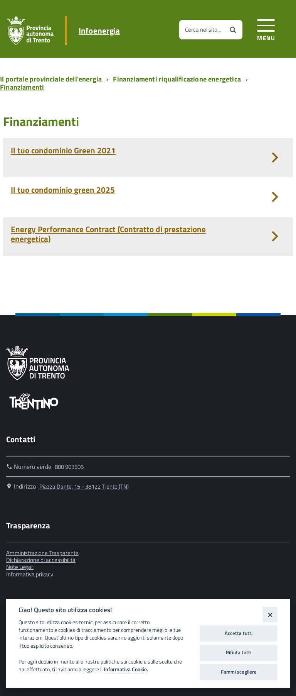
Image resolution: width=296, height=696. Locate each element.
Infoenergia (99, 31)
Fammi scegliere (239, 672)
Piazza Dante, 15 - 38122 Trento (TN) (84, 486)
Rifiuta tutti (238, 652)
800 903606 (69, 466)
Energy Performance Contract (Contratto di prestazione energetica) (108, 233)
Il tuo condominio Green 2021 (63, 150)
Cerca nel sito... (203, 29)
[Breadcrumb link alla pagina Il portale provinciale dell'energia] (53, 79)
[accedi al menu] (266, 28)
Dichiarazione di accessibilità (41, 559)
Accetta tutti (238, 633)
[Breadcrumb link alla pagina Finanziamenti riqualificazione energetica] (179, 79)
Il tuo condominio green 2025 (63, 189)
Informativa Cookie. (126, 669)
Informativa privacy (29, 574)
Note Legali (20, 566)
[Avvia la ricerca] (233, 29)
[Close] (270, 614)
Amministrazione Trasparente (42, 552)
